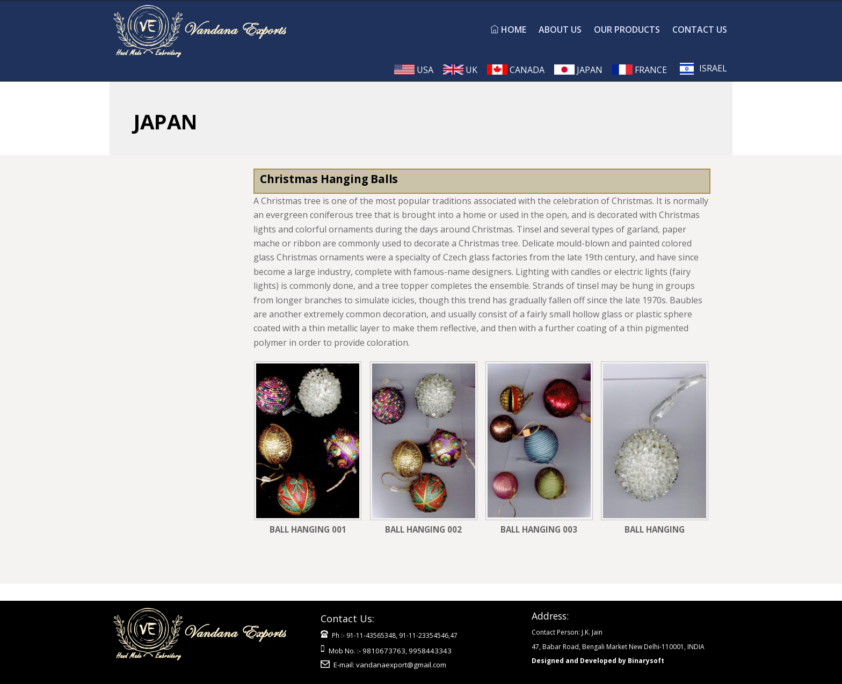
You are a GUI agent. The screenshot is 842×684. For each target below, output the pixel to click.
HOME (508, 29)
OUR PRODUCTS (627, 29)
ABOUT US (560, 29)
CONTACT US (699, 29)
